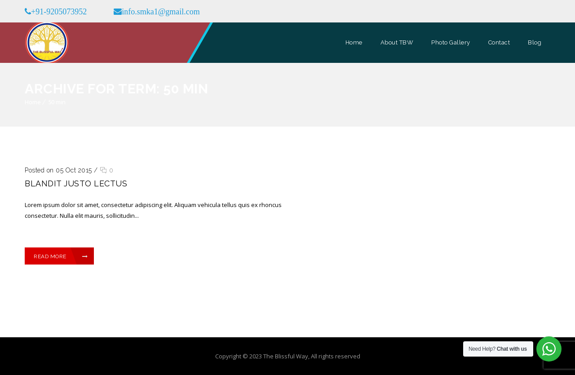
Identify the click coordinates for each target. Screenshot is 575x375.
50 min (57, 102)
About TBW (397, 42)
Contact (499, 42)
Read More (61, 256)
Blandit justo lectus (76, 183)
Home (354, 42)
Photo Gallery (450, 42)
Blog (534, 42)
